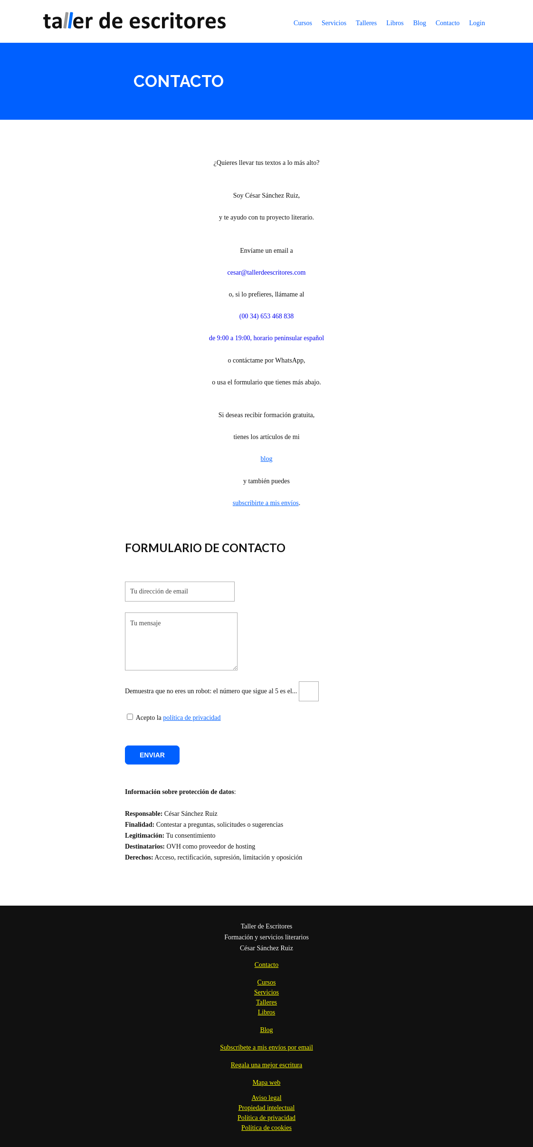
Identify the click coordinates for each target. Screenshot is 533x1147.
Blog (419, 23)
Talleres (366, 23)
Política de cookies (266, 1127)
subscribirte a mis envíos (266, 503)
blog (267, 458)
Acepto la (144, 717)
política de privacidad (191, 717)
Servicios (334, 23)
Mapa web (267, 1082)
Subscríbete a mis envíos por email (266, 1047)
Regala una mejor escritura (266, 1065)
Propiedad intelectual (266, 1107)
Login (477, 23)
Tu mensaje (181, 641)
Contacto (448, 23)
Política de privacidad (266, 1117)
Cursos (303, 23)
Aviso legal (266, 1097)
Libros (395, 23)
